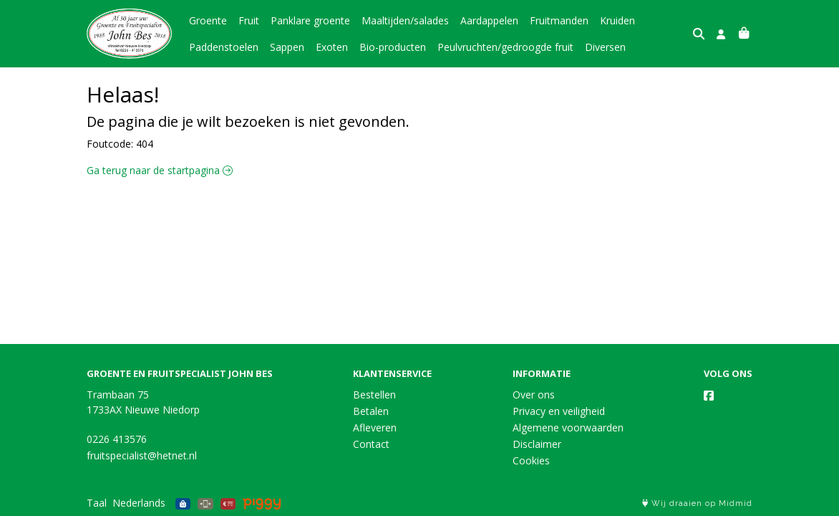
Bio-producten (392, 47)
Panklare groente (310, 20)
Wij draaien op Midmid (697, 503)
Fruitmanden (559, 20)
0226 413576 (117, 439)
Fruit (248, 20)
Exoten (332, 47)
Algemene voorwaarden (568, 427)
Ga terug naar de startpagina (160, 170)
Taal (97, 503)
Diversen (605, 47)
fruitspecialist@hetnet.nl (142, 455)
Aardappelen (489, 20)
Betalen (371, 411)
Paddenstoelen (223, 47)
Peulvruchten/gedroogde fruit (505, 47)
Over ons (534, 394)
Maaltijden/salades (405, 20)
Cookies (531, 460)
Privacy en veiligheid (559, 411)
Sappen (287, 47)
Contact (371, 444)
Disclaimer (537, 444)
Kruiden (617, 20)
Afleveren (375, 427)
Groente (208, 20)
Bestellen (374, 394)
